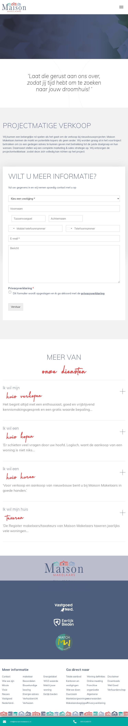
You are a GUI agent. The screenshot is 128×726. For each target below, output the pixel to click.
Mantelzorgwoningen (77, 698)
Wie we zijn (8, 681)
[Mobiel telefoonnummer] (35, 228)
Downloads (114, 681)
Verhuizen (28, 703)
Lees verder (64, 400)
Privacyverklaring (21, 288)
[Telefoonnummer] (93, 228)
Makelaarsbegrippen (77, 703)
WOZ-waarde (51, 681)
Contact (6, 676)
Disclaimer (113, 676)
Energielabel (50, 676)
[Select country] (11, 228)
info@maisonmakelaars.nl (17, 721)
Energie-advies (31, 694)
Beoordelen (29, 681)
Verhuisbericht (30, 698)
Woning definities (96, 676)
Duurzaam (71, 694)
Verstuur (15, 306)
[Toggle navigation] (121, 7)
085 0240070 (82, 721)
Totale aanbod (73, 676)
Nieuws (6, 694)
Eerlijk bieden (51, 694)
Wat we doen (73, 689)
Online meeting (95, 681)
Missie (5, 685)
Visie (4, 689)
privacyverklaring (93, 293)
